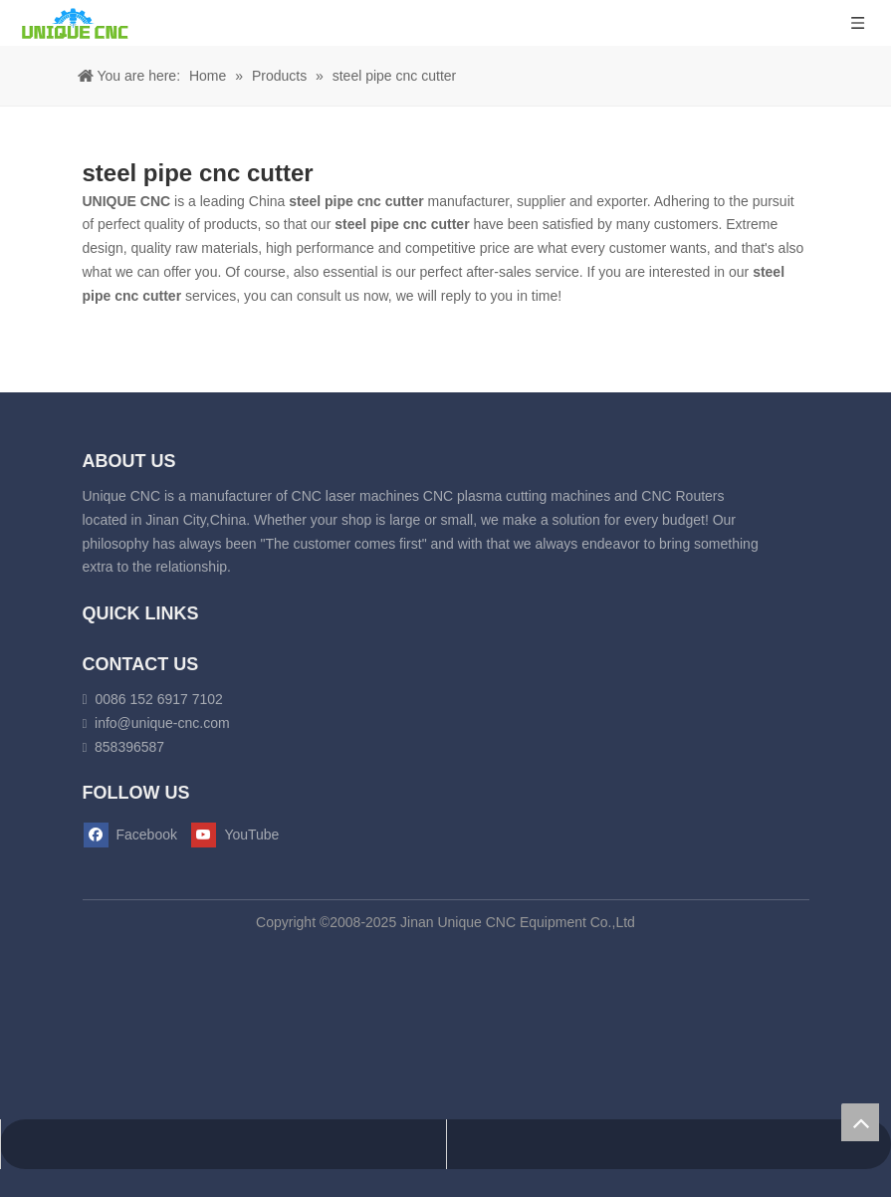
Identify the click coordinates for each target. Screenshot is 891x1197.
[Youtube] (242, 835)
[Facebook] (135, 835)
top (860, 1122)
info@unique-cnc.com (162, 723)
